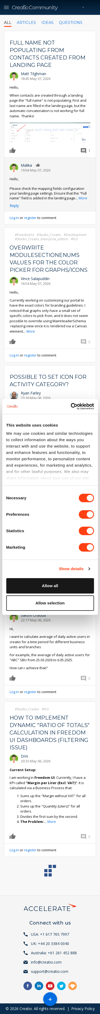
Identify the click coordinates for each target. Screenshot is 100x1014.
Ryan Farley (31, 393)
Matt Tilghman (33, 73)
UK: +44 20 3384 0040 (50, 943)
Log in (14, 217)
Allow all (50, 585)
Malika (26, 165)
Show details (71, 568)
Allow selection (50, 603)
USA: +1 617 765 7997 (50, 934)
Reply (14, 205)
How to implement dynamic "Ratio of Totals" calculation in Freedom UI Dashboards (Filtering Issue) (50, 733)
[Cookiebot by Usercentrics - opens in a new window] (71, 406)
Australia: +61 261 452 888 (54, 952)
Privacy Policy (83, 1008)
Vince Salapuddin (35, 278)
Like (13, 150)
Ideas (47, 22)
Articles (26, 22)
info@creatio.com (46, 962)
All (7, 22)
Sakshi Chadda (33, 615)
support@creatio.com (49, 971)
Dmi (24, 756)
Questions (70, 22)
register (30, 217)
